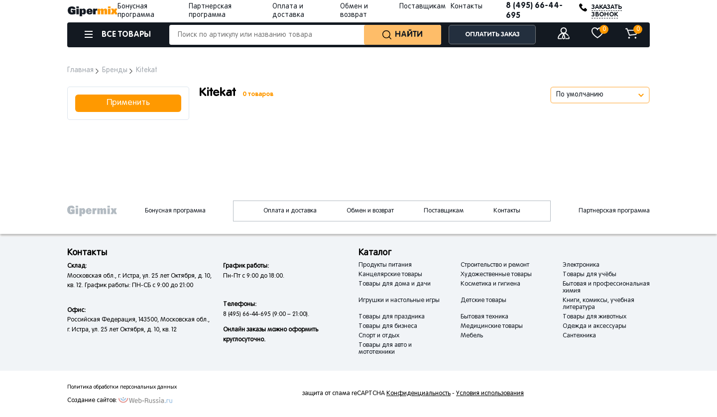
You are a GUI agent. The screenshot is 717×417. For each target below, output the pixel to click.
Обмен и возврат (370, 211)
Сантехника (579, 336)
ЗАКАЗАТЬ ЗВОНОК (607, 11)
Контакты (466, 6)
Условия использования (490, 394)
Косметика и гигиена (490, 284)
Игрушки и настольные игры (399, 301)
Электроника (581, 265)
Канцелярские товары (390, 275)
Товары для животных (594, 317)
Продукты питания (385, 265)
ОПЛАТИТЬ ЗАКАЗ (492, 34)
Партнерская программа (614, 211)
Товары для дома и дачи (394, 284)
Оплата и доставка (290, 211)
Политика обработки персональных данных (122, 387)
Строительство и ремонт (495, 265)
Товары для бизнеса (387, 326)
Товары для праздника (391, 317)
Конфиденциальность (418, 394)
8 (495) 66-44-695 (534, 10)
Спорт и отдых (378, 336)
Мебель (472, 336)
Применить (128, 103)
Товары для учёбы (589, 275)
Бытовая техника (484, 317)
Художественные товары (496, 275)
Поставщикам (422, 6)
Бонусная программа (175, 211)
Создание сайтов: (92, 401)
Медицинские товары (492, 326)
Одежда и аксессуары (594, 326)
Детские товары (483, 301)
